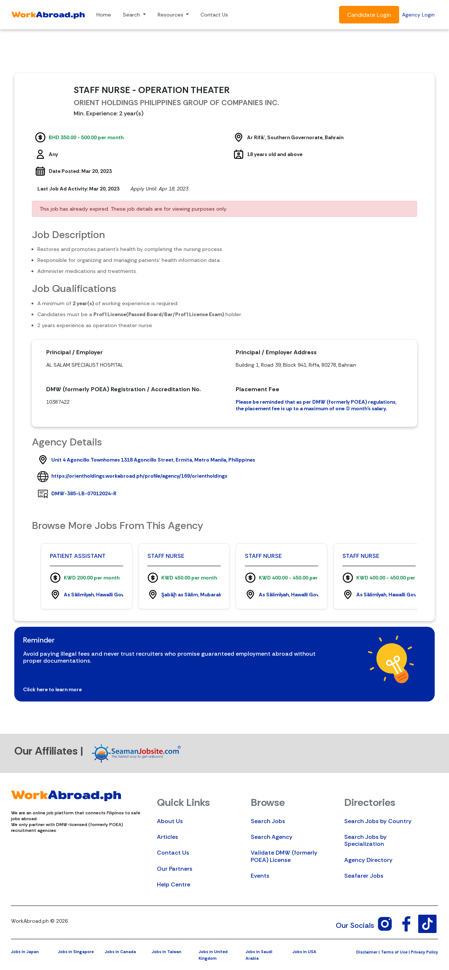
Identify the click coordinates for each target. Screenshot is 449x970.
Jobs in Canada (120, 951)
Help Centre (173, 884)
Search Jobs (268, 821)
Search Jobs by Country (378, 821)
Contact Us (214, 14)
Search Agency (271, 837)
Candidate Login (369, 15)
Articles (167, 837)
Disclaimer (367, 952)
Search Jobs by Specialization (365, 840)
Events (260, 876)
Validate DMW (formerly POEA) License (284, 856)
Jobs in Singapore (76, 951)
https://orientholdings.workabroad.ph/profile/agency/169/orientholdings (139, 476)
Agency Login (418, 14)
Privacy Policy (424, 952)
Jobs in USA (304, 951)
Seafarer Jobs (363, 876)
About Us (170, 821)
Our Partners (174, 869)
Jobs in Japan (25, 951)
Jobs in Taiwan (166, 951)
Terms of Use (394, 952)
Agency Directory (368, 860)
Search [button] (132, 14)
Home (103, 14)
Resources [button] (171, 14)
